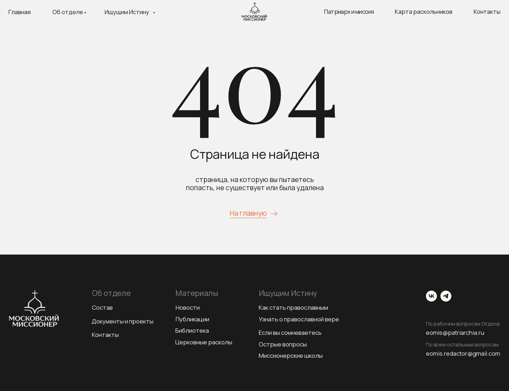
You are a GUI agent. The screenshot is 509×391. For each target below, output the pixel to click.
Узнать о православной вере (299, 319)
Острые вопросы (283, 344)
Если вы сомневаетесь (290, 332)
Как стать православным (293, 307)
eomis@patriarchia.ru (455, 332)
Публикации (192, 319)
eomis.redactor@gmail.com (463, 353)
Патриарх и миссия (349, 11)
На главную (248, 213)
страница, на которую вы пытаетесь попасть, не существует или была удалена (255, 183)
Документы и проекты (122, 321)
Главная (19, 12)
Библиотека (192, 330)
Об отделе (67, 12)
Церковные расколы (203, 342)
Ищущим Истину (127, 12)
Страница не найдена (255, 154)
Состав (102, 307)
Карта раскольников (423, 11)
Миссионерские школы (291, 355)
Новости (188, 307)
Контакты (487, 11)
